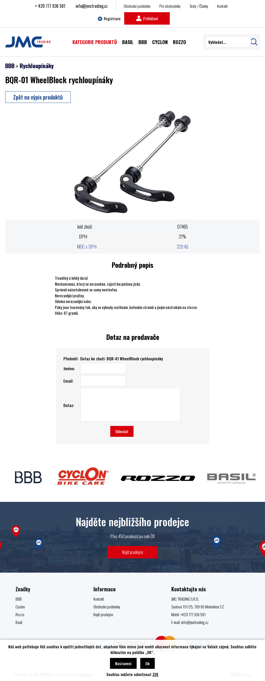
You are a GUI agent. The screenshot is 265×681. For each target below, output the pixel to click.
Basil (19, 622)
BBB (9, 65)
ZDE (155, 674)
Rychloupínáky (37, 65)
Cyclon (20, 606)
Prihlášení (147, 18)
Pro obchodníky (170, 6)
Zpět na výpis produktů (38, 97)
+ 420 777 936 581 (50, 6)
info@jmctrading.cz (92, 6)
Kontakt (222, 6)
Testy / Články (198, 6)
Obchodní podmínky (137, 6)
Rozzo (20, 614)
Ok (147, 663)
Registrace (109, 18)
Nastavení (123, 663)
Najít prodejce (132, 552)
